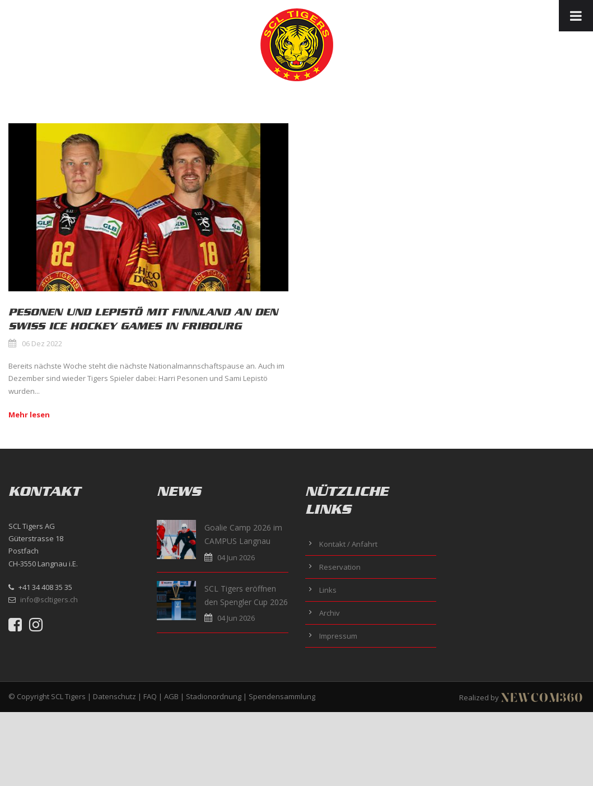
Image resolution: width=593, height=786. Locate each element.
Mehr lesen (29, 415)
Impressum (338, 636)
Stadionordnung (213, 696)
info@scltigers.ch (49, 599)
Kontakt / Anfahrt (348, 544)
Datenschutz (114, 696)
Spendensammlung (282, 696)
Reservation (340, 567)
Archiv (329, 613)
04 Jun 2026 (236, 557)
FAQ (150, 696)
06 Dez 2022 (42, 343)
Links (328, 590)
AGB (171, 696)
